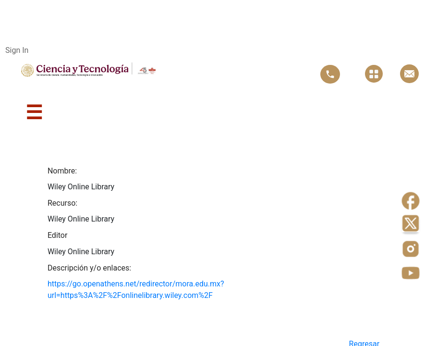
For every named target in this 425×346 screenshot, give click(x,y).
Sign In (16, 50)
